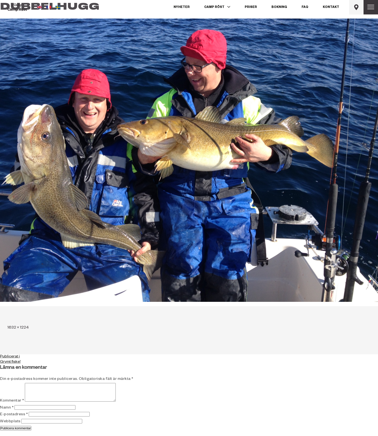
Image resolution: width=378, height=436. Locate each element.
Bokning (279, 7)
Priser (251, 7)
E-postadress (14, 418)
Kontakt (331, 7)
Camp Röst (214, 7)
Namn (7, 412)
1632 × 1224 (18, 328)
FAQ (305, 7)
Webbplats (10, 425)
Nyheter (182, 7)
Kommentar (12, 405)
